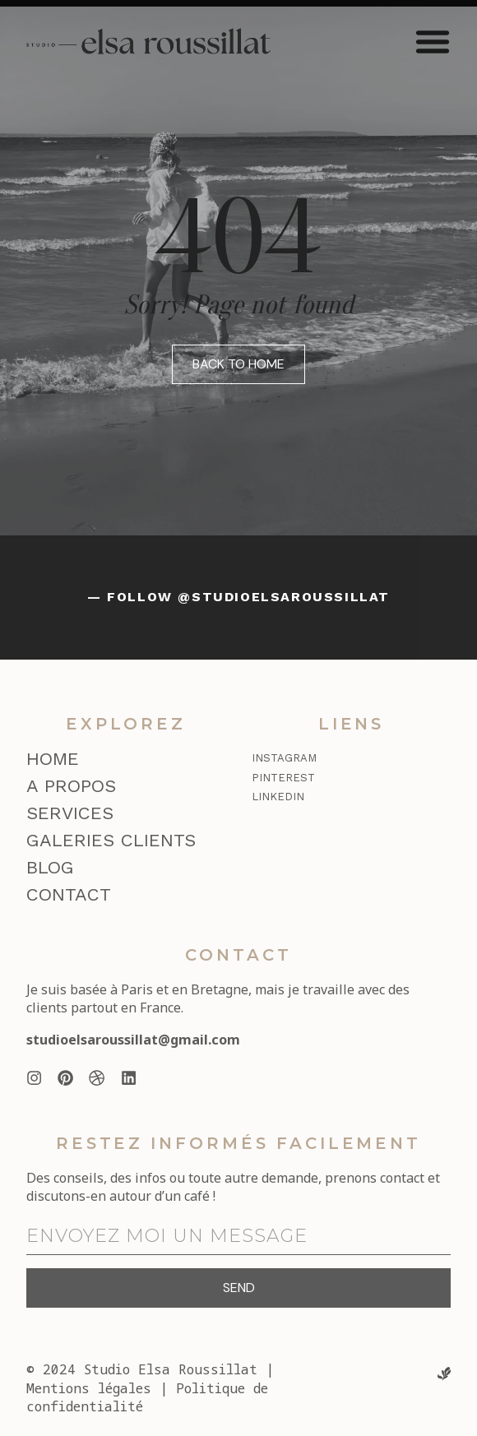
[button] (432, 41)
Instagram (284, 758)
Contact (68, 894)
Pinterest (283, 777)
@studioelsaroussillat (284, 597)
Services (69, 813)
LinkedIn (278, 796)
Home (52, 758)
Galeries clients (111, 840)
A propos (71, 786)
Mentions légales (88, 1388)
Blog (50, 867)
